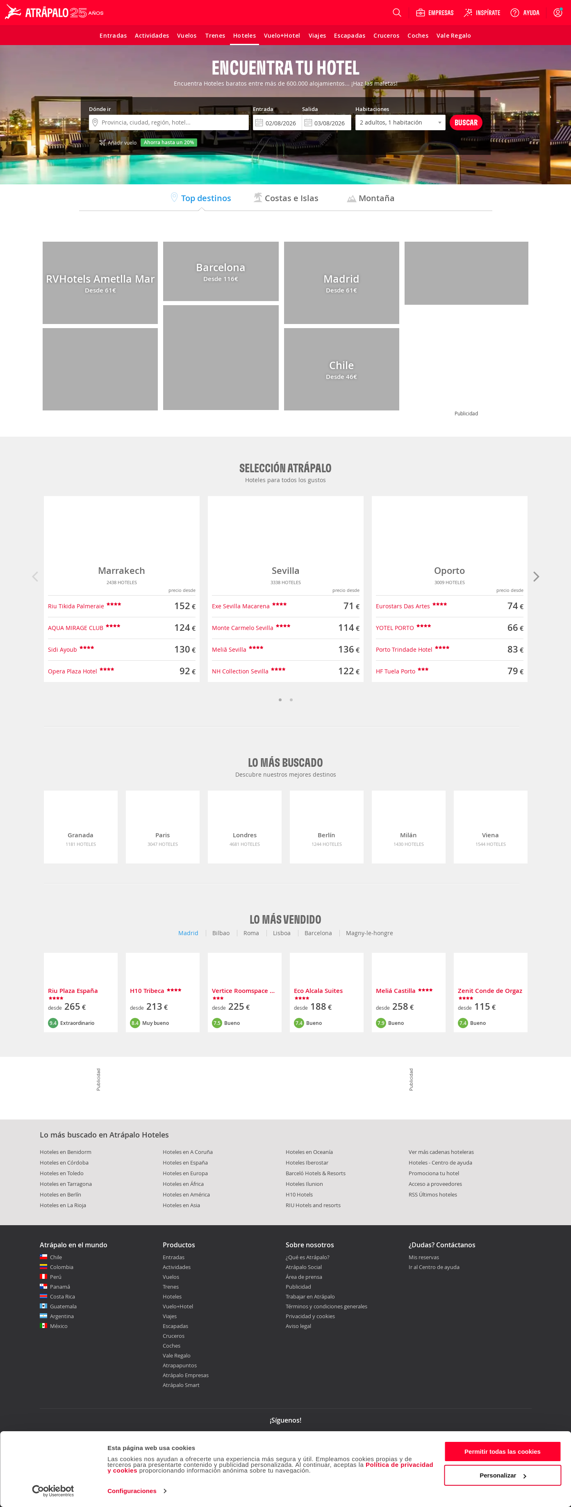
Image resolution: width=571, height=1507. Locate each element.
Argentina (62, 1316)
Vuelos (171, 1276)
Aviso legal (298, 1326)
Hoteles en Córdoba (64, 1162)
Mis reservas (424, 1257)
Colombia (61, 1267)
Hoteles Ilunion (304, 1183)
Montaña (371, 198)
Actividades (177, 1267)
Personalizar (503, 1475)
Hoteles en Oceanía (309, 1152)
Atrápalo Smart (181, 1385)
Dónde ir (100, 109)
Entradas (173, 1257)
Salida (310, 109)
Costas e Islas (285, 198)
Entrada (263, 109)
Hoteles (172, 1296)
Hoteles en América (186, 1194)
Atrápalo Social (304, 1267)
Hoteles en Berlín (60, 1194)
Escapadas (175, 1326)
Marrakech (121, 570)
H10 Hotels (299, 1194)
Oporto (449, 570)
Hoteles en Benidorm (65, 1152)
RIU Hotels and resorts (313, 1205)
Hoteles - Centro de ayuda (440, 1162)
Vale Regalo (177, 1355)
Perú (55, 1276)
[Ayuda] (524, 13)
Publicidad (298, 1286)
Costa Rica (62, 1296)
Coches (171, 1345)
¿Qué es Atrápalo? (308, 1257)
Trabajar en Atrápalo (310, 1296)
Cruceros (173, 1335)
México (59, 1326)
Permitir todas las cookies (502, 1451)
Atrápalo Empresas (186, 1375)
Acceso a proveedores (435, 1183)
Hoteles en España (185, 1162)
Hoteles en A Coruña (188, 1152)
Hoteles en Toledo (62, 1173)
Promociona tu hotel (434, 1173)
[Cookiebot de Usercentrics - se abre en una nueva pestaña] (53, 1491)
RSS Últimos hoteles (433, 1194)
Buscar (466, 122)
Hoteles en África (183, 1183)
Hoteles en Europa (185, 1173)
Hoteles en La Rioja (63, 1205)
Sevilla (286, 570)
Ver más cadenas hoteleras (441, 1152)
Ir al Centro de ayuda (434, 1267)
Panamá (60, 1286)
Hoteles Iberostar (307, 1162)
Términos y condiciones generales (326, 1306)
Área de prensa (304, 1276)
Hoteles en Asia (181, 1205)
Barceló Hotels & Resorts (316, 1173)
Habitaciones (372, 109)
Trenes (171, 1286)
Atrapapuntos (180, 1365)
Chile (56, 1257)
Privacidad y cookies (310, 1316)
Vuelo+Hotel (178, 1306)
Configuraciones (132, 1490)
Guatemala (63, 1306)
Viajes (170, 1316)
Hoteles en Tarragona (66, 1183)
